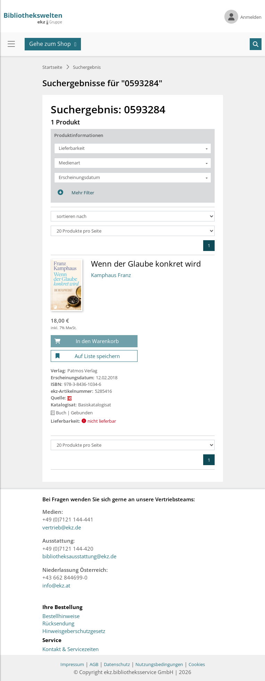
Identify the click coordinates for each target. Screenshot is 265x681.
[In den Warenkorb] (94, 341)
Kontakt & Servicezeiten (70, 649)
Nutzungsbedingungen (159, 664)
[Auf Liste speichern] (94, 356)
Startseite (52, 67)
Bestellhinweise (61, 616)
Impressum (72, 664)
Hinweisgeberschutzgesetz (73, 631)
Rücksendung (58, 623)
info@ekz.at (56, 585)
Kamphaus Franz (111, 274)
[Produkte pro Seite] (133, 231)
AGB (94, 664)
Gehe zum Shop (50, 44)
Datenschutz (117, 664)
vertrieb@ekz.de (61, 527)
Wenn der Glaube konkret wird (146, 263)
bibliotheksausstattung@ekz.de (79, 556)
